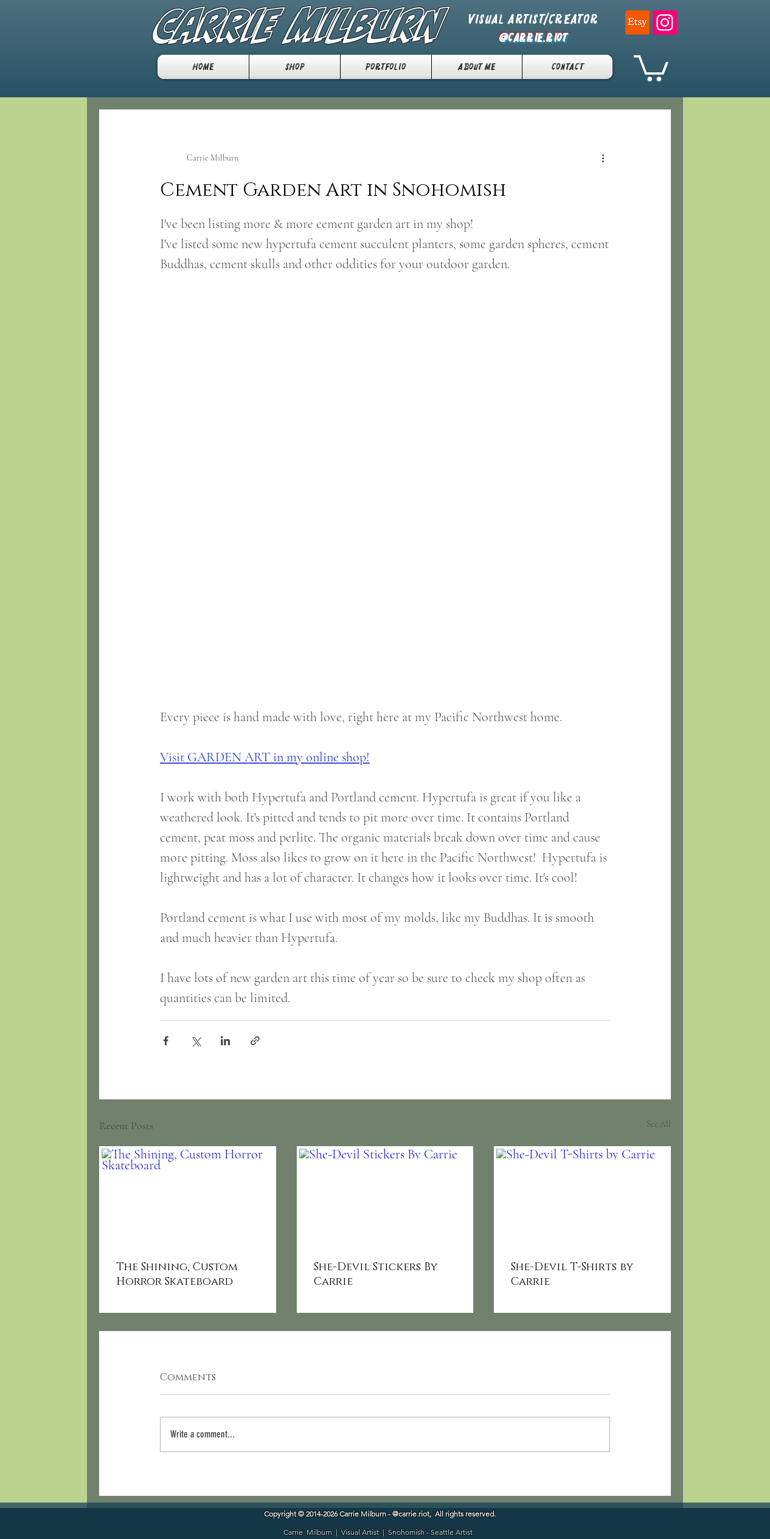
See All (659, 1124)
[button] (651, 66)
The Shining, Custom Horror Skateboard (177, 1274)
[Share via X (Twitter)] (195, 1040)
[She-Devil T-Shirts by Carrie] (582, 1197)
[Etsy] (637, 22)
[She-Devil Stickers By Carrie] (385, 1197)
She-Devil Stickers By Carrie (375, 1274)
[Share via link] (255, 1040)
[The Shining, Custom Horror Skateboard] (188, 1197)
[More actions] (602, 158)
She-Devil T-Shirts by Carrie (572, 1274)
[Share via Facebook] (166, 1040)
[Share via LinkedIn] (225, 1040)
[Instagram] (665, 22)
